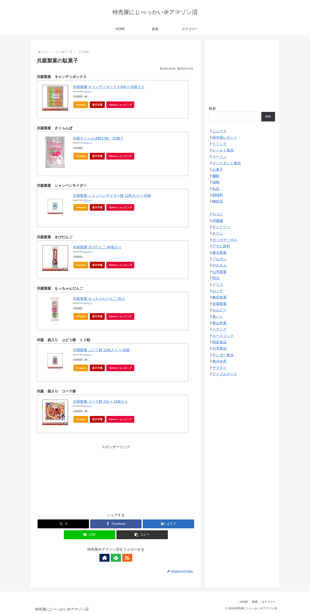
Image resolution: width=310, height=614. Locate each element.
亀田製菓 (219, 297)
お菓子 (217, 170)
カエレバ (87, 91)
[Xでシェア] (63, 523)
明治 (215, 278)
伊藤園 (217, 221)
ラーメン (219, 157)
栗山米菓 (219, 323)
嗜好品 (217, 201)
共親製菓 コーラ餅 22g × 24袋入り (100, 402)
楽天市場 (97, 104)
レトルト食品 (223, 150)
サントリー (221, 227)
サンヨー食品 (223, 355)
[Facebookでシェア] (116, 523)
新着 (254, 601)
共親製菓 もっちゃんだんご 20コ (99, 299)
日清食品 (219, 348)
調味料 (217, 195)
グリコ (217, 285)
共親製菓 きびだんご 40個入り (97, 247)
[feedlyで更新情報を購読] (116, 558)
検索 (212, 109)
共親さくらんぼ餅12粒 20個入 (98, 138)
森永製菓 (219, 253)
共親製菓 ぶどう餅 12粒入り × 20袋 (101, 350)
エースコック (223, 336)
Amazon (81, 104)
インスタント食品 (226, 163)
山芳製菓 (219, 272)
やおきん (219, 265)
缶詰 (215, 189)
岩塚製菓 (219, 304)
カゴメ (217, 214)
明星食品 (219, 342)
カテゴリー (268, 601)
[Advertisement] (116, 478)
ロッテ (217, 291)
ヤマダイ (219, 368)
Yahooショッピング (121, 105)
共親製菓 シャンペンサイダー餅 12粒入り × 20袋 (112, 196)
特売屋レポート (224, 138)
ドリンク (219, 144)
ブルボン (219, 259)
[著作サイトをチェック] (107, 558)
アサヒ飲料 (221, 246)
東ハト (217, 317)
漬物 (215, 182)
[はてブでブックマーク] (168, 523)
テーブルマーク (224, 374)
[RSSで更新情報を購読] (125, 558)
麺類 (215, 176)
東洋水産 (219, 361)
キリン (217, 233)
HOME (243, 601)
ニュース (219, 131)
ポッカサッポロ (224, 240)
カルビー (219, 310)
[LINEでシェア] (89, 534)
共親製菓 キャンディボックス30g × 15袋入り (109, 87)
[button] (142, 534)
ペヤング (219, 329)
